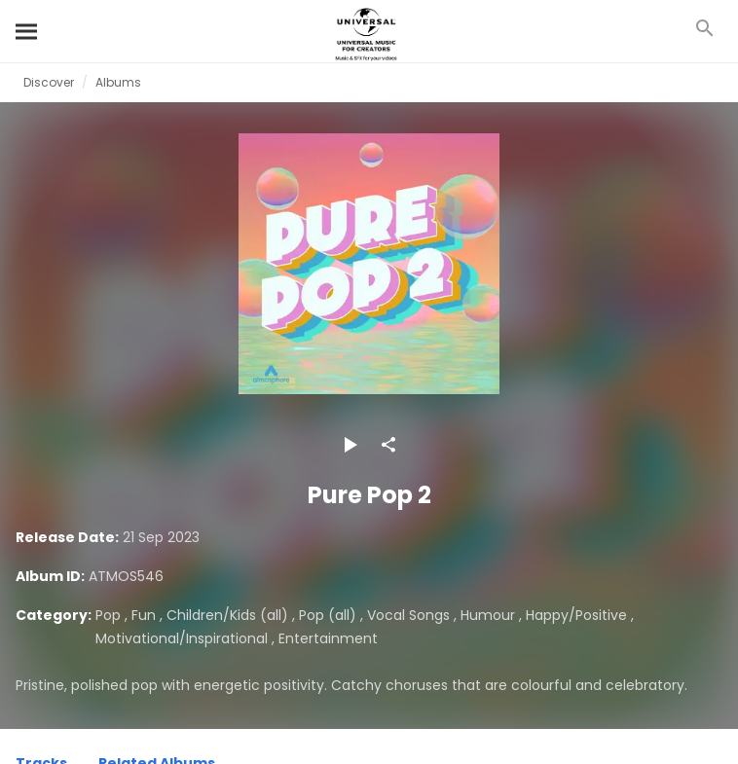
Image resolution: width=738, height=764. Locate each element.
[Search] (27, 31)
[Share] (388, 444)
